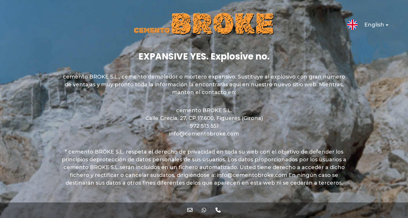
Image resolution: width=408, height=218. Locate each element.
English (371, 26)
